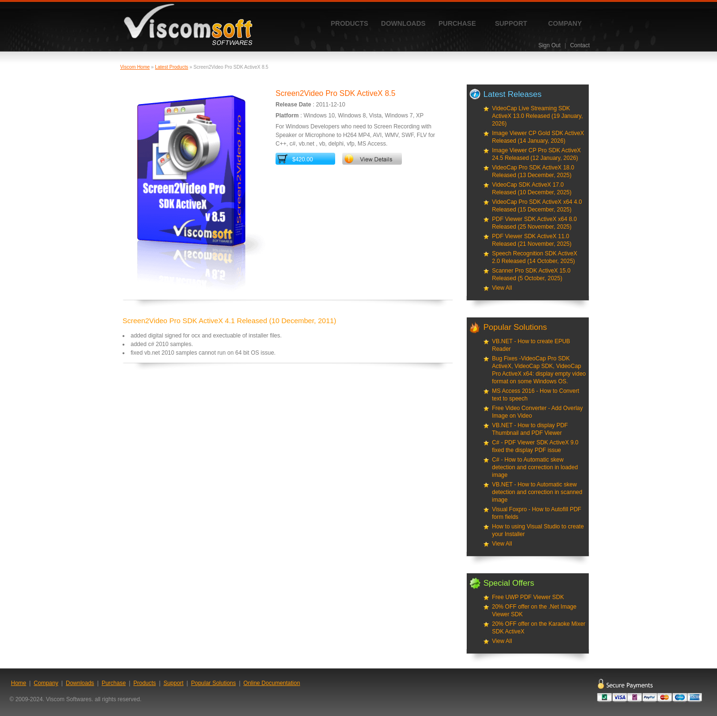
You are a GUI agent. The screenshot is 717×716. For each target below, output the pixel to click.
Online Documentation (272, 683)
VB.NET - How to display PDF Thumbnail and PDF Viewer (530, 429)
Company (565, 23)
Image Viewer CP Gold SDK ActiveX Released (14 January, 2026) (538, 137)
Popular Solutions (213, 683)
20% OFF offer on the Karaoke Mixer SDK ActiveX (538, 628)
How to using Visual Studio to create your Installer (538, 530)
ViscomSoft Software (188, 24)
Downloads (403, 23)
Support (511, 23)
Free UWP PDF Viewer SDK (528, 597)
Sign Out (549, 45)
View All (502, 287)
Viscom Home (135, 67)
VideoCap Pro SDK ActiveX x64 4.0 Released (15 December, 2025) (537, 206)
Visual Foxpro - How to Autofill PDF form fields (536, 513)
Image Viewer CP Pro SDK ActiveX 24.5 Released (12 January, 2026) (536, 154)
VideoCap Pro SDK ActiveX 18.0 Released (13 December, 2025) (533, 171)
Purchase (457, 23)
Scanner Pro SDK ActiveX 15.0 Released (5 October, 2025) (531, 274)
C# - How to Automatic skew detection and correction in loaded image (535, 467)
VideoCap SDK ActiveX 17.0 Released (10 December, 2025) (532, 188)
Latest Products (171, 67)
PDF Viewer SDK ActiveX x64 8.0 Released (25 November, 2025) (534, 223)
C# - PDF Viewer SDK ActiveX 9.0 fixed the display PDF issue (535, 446)
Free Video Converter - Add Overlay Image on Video (537, 412)
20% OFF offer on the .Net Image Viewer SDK (534, 610)
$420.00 (302, 159)
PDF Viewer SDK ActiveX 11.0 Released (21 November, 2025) (532, 240)
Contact (580, 45)
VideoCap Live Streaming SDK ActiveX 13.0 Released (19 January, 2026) (537, 116)
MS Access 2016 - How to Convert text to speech (535, 395)
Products (350, 23)
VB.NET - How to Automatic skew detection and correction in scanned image (537, 492)
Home (18, 683)
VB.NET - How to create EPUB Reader (531, 345)
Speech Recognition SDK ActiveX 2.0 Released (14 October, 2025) (534, 257)
